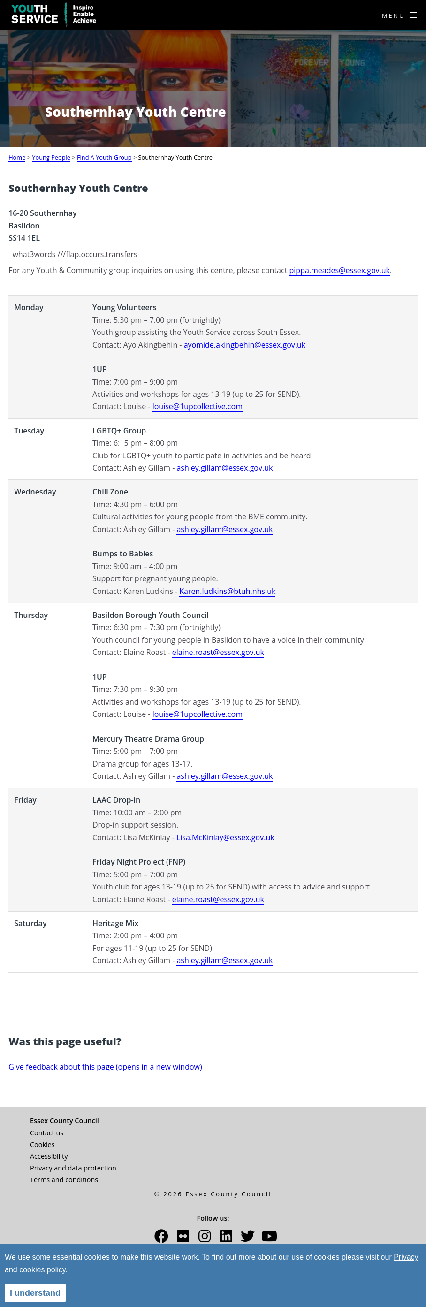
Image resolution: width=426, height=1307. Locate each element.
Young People (51, 157)
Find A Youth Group (104, 157)
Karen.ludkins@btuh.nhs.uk (227, 591)
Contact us (46, 1132)
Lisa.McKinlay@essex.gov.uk (225, 837)
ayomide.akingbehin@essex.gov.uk (245, 345)
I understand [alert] (35, 1293)
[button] (161, 1238)
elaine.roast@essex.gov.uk (218, 652)
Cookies (42, 1144)
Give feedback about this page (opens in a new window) (105, 1067)
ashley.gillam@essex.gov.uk (224, 468)
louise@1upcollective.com (197, 406)
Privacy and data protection (73, 1167)
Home (16, 157)
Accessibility (49, 1156)
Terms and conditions (64, 1179)
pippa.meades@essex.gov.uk (339, 270)
